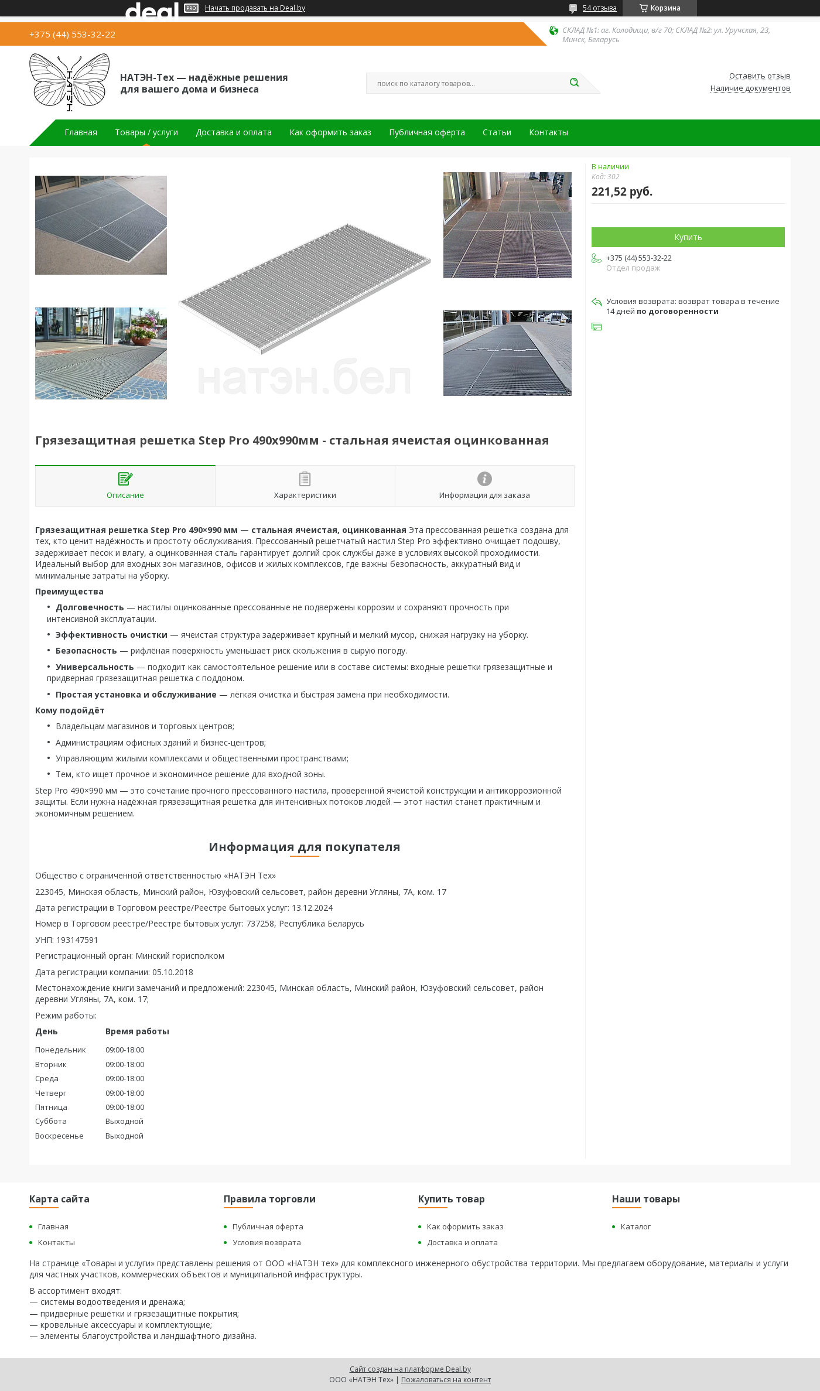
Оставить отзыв (760, 76)
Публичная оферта (427, 132)
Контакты (548, 132)
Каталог (636, 1226)
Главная (80, 132)
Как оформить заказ (330, 132)
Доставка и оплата (234, 132)
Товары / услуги (146, 132)
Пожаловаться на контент (446, 1380)
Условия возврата (267, 1242)
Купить (688, 236)
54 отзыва (600, 8)
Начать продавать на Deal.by (255, 8)
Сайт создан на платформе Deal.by (410, 1369)
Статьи (497, 132)
